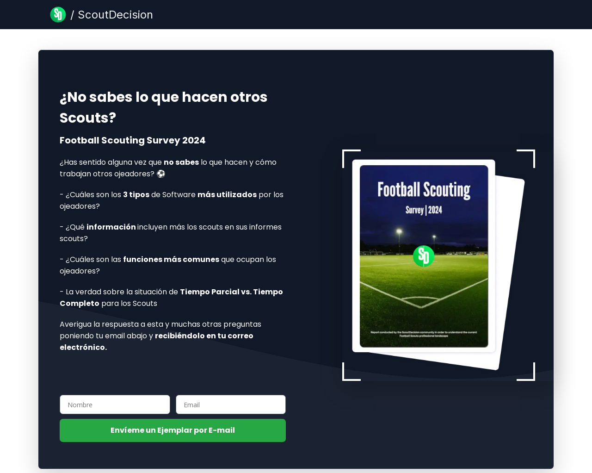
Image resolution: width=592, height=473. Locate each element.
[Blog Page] (101, 14)
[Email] (231, 404)
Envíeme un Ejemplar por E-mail (173, 430)
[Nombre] (115, 404)
